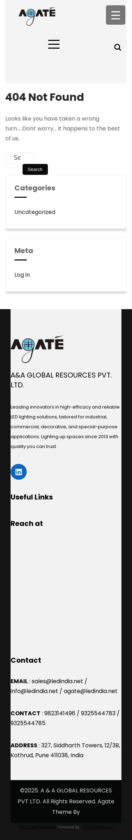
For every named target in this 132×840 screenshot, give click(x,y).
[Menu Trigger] (115, 15)
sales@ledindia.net (57, 681)
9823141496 (59, 713)
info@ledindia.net (34, 691)
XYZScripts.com (97, 827)
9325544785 (28, 723)
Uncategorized (34, 212)
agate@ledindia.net (91, 691)
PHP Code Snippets (37, 827)
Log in (22, 275)
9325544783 (98, 713)
